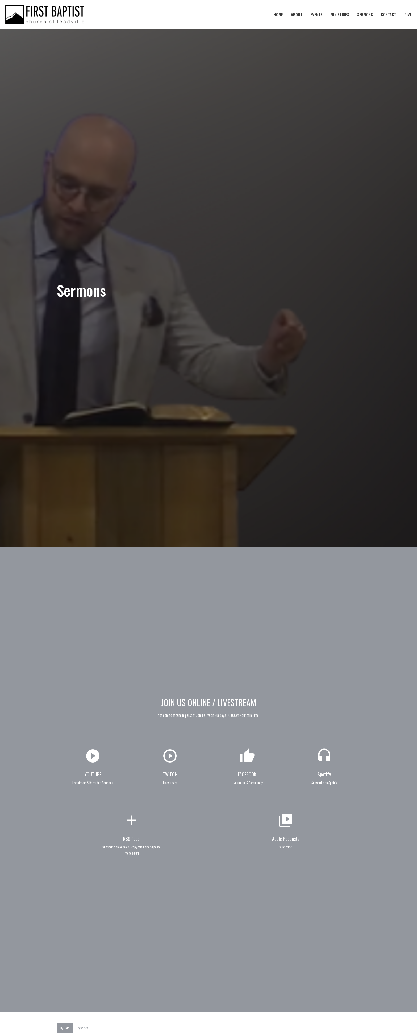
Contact (388, 14)
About (296, 14)
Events (316, 14)
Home (278, 14)
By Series (83, 1028)
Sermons (365, 14)
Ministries (340, 14)
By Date (64, 1028)
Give (408, 14)
